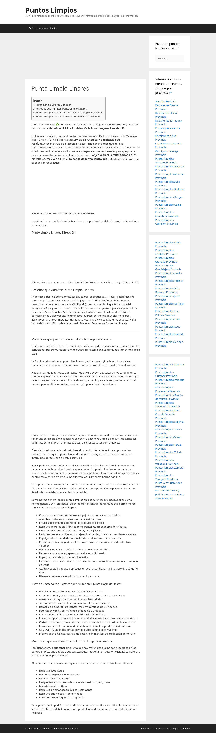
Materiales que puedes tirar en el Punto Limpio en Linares (69, 112)
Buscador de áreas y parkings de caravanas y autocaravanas (169, 494)
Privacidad (145, 728)
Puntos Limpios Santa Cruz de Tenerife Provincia (168, 414)
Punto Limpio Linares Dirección (54, 104)
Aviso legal (172, 728)
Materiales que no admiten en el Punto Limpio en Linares (69, 116)
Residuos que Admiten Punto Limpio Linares (61, 108)
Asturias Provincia (166, 101)
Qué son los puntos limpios (42, 28)
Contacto (185, 728)
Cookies (159, 728)
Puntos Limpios (51, 10)
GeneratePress (72, 728)
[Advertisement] (86, 56)
